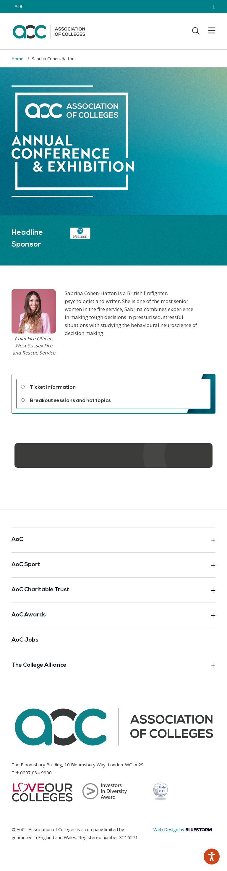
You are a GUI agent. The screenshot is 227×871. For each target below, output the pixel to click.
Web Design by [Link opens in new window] (182, 829)
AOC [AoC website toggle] (19, 6)
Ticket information (53, 387)
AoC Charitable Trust (113, 590)
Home (18, 58)
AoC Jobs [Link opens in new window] (25, 640)
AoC (113, 540)
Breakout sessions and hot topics (70, 400)
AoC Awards (113, 615)
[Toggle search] (196, 31)
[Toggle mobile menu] (208, 31)
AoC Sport (113, 565)
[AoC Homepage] (49, 30)
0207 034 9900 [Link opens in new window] (36, 773)
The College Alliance (113, 665)
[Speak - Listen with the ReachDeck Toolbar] (212, 856)
